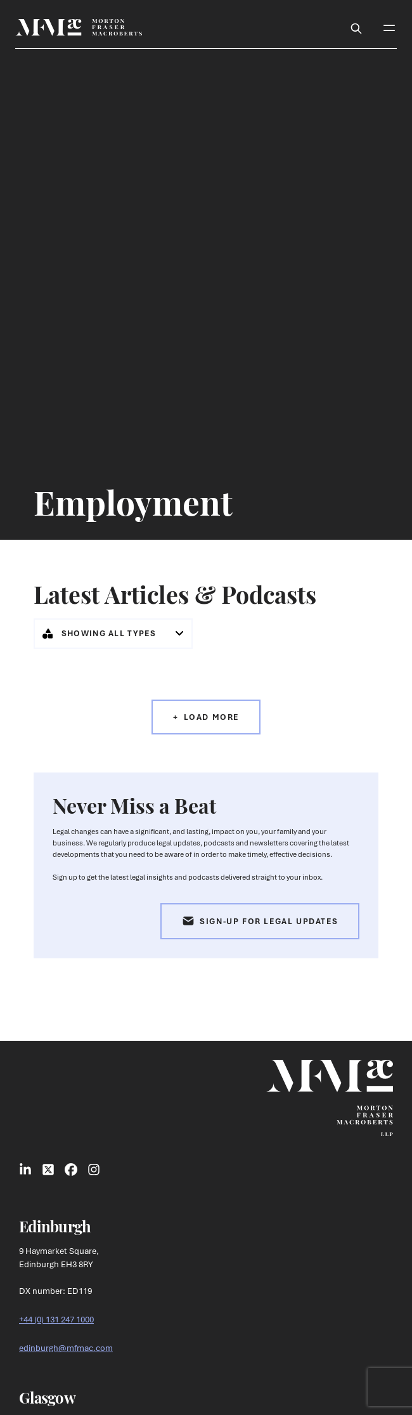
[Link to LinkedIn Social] (25, 1169)
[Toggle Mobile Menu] (389, 27)
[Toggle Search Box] (356, 27)
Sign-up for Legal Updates (260, 921)
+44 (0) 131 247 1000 (56, 1319)
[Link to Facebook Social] (71, 1169)
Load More (211, 717)
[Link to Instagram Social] (93, 1169)
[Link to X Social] (48, 1169)
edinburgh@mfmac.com (66, 1347)
